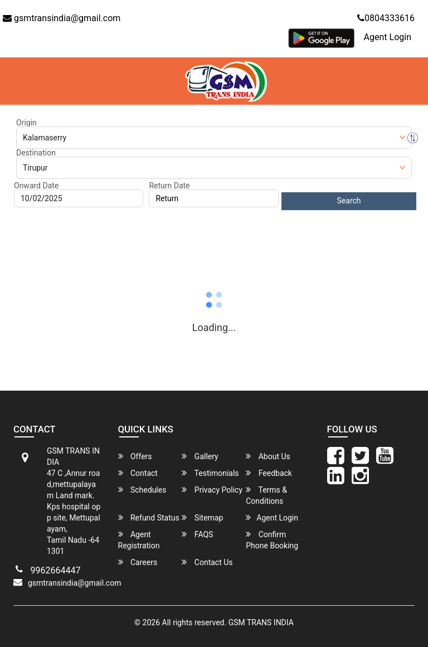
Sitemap (202, 517)
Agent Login (387, 37)
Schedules (142, 489)
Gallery (200, 456)
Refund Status (148, 517)
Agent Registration (139, 539)
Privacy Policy (212, 489)
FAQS (197, 534)
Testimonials (210, 473)
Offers (135, 456)
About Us (268, 456)
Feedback (269, 473)
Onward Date (36, 185)
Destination (36, 153)
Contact (138, 473)
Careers (138, 562)
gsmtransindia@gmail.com (61, 18)
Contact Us (207, 562)
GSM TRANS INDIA (261, 622)
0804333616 (386, 18)
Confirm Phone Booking (272, 539)
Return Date (169, 185)
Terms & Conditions (266, 495)
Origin (26, 123)
